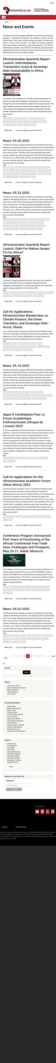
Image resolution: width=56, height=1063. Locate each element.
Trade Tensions (8, 395)
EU (10, 638)
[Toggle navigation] (4, 17)
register (25, 130)
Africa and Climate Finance (12, 350)
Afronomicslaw (22, 343)
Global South (33, 458)
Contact (4, 827)
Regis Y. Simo (11, 710)
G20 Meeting (36, 638)
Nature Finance (38, 296)
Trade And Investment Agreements (38, 219)
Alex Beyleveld (12, 746)
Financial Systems (9, 222)
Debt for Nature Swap (16, 292)
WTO (5, 638)
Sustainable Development (28, 173)
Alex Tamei (10, 750)
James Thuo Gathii (13, 686)
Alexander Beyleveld (13, 754)
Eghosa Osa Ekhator (14, 719)
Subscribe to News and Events (4, 663)
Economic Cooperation (27, 225)
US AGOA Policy (22, 222)
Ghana (26, 125)
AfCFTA (40, 222)
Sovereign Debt (8, 118)
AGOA (12, 170)
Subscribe (10, 781)
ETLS (16, 225)
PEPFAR (40, 392)
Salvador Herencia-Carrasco (16, 731)
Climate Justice (8, 296)
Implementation (16, 586)
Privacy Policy (21, 827)
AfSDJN (32, 343)
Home (7, 22)
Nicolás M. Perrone (13, 729)
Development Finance (24, 121)
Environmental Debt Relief (24, 296)
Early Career (43, 458)
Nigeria (22, 638)
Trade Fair (7, 642)
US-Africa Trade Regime (27, 229)
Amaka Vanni (11, 706)
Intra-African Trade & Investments (26, 170)
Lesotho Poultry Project (11, 177)
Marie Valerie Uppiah (14, 708)
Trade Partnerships (29, 167)
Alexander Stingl (12, 762)
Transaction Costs (9, 121)
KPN (5, 398)
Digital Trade (8, 593)
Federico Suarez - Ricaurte (15, 725)
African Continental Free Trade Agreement (36, 586)
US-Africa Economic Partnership (13, 392)
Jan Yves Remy (12, 717)
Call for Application (9, 343)
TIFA (27, 392)
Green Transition (44, 346)
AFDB (5, 170)
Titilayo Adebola (12, 692)
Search (26, 672)
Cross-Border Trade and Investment (14, 219)
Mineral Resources (44, 173)
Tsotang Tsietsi (12, 712)
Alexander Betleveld (13, 752)
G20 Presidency (25, 177)
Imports (23, 635)
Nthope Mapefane (13, 690)
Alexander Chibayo (13, 756)
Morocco (6, 590)
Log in (52, 3)
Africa (19, 125)
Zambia (33, 125)
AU (34, 177)
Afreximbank (41, 225)
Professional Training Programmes (19, 398)
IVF (28, 638)
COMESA (18, 167)
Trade (34, 398)
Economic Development (11, 173)
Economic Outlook (43, 167)
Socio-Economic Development (21, 590)
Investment (42, 398)
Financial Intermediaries (37, 118)
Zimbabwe (16, 642)
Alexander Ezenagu (13, 758)
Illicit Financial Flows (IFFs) (28, 346)
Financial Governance (39, 121)
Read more (8, 130)
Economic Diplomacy (22, 395)
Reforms (45, 638)
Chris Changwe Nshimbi (15, 714)
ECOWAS (32, 222)
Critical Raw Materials (10, 346)
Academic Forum (9, 461)
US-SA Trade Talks (44, 170)
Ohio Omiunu (11, 694)
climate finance (30, 292)
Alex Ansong (11, 744)
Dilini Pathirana (12, 723)
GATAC (49, 395)
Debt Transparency (9, 125)
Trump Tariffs (8, 225)
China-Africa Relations (10, 229)
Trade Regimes (8, 167)
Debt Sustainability (21, 118)
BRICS (16, 638)
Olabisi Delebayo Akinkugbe (16, 688)
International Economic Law (12, 458)
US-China (7, 635)
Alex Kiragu (11, 748)
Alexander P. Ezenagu (14, 760)
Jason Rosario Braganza (15, 721)
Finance (39, 229)
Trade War (15, 635)
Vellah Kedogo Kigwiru (14, 727)
